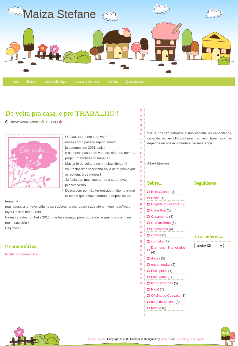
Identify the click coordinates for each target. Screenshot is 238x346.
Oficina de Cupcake (166, 295)
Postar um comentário (21, 254)
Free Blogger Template (190, 339)
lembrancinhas (162, 283)
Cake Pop (159, 210)
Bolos (155, 198)
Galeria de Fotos (55, 81)
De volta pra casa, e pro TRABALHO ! (62, 113)
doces (156, 258)
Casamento (160, 216)
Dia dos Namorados (168, 247)
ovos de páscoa (163, 302)
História (32, 81)
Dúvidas (113, 81)
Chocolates (160, 229)
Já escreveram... (137, 81)
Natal (155, 289)
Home (15, 81)
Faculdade (159, 277)
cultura (156, 235)
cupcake (158, 241)
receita (156, 308)
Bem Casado (161, 192)
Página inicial (140, 268)
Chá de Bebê (161, 223)
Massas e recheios (87, 81)
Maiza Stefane (59, 14)
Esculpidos (159, 271)
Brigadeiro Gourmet (166, 204)
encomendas (161, 264)
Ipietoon (166, 339)
